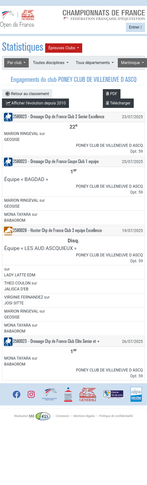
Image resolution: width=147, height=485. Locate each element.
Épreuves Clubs (62, 48)
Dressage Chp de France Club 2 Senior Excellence (67, 116)
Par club (15, 62)
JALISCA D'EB (16, 289)
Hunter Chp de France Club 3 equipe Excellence (66, 230)
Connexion (62, 416)
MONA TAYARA (17, 214)
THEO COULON (17, 283)
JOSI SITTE (14, 303)
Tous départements (93, 62)
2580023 (20, 116)
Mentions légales (84, 416)
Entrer (135, 27)
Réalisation (32, 416)
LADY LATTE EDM (19, 275)
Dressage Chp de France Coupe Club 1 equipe (64, 161)
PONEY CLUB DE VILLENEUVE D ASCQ (109, 145)
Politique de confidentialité (116, 416)
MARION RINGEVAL (21, 133)
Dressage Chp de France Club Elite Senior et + (65, 341)
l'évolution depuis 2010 (35, 103)
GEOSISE (12, 139)
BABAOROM (15, 220)
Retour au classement (27, 93)
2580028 (20, 230)
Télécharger (118, 103)
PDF (111, 93)
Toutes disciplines (49, 62)
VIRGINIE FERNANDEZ (23, 297)
